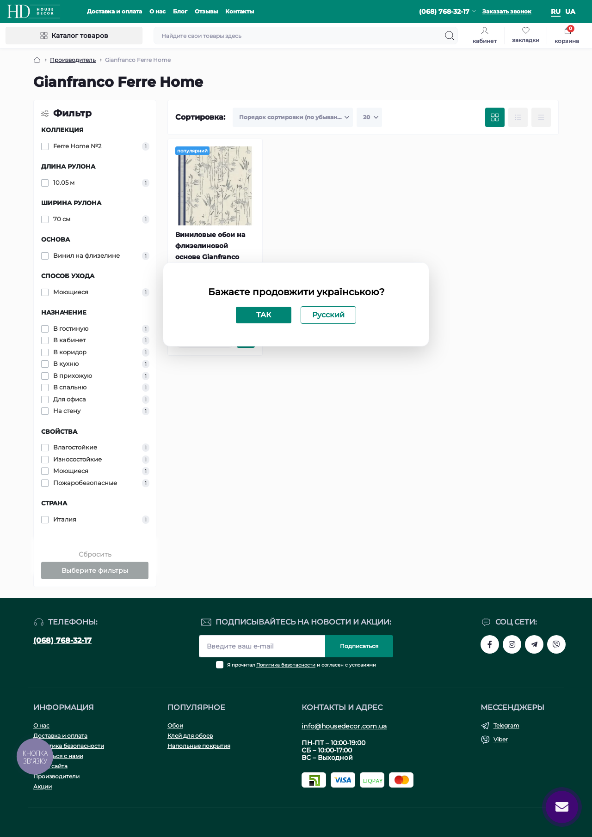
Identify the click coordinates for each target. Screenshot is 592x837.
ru (556, 11)
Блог (180, 11)
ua (570, 11)
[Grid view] (495, 117)
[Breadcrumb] (37, 60)
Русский (328, 314)
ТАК (263, 314)
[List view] (518, 117)
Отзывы (206, 11)
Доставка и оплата (114, 11)
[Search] (449, 35)
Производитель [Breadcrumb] (73, 59)
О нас (157, 11)
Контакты (239, 11)
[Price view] (541, 117)
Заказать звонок (506, 11)
